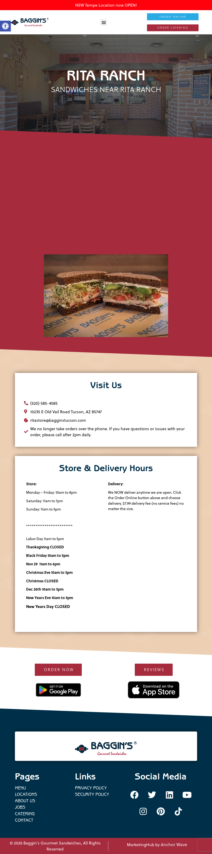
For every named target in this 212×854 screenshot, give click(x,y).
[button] (103, 22)
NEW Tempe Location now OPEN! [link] (106, 5)
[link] (30, 22)
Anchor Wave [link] (174, 844)
